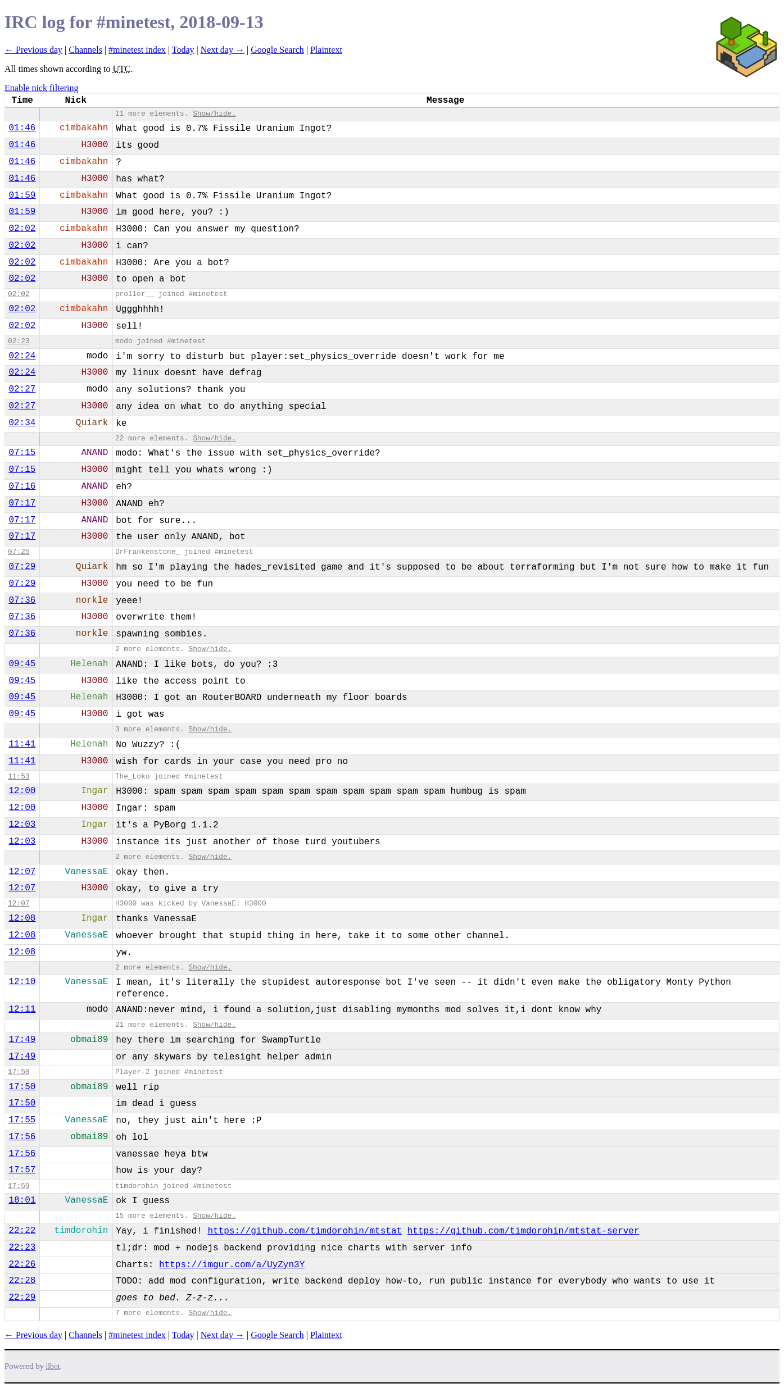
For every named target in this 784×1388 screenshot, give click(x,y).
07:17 (21, 503)
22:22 (21, 1231)
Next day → (222, 49)
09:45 (21, 664)
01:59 (21, 195)
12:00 (21, 791)
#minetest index (137, 49)
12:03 (21, 825)
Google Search (277, 49)
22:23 (21, 1248)
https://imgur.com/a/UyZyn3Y (232, 1265)
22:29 (21, 1298)
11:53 (18, 776)
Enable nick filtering (41, 88)
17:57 (21, 1170)
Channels (85, 49)
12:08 (21, 918)
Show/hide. (214, 114)
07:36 (21, 600)
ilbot (53, 1366)
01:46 (21, 128)
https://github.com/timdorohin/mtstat (304, 1231)
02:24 (21, 356)
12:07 (21, 872)
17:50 (18, 1072)
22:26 (21, 1264)
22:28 (21, 1281)
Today (183, 49)
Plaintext (326, 49)
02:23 (18, 341)
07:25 (18, 552)
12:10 (21, 982)
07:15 (21, 453)
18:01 (21, 1200)
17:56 (21, 1137)
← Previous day (33, 49)
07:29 (21, 567)
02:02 (21, 229)
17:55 (21, 1120)
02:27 (21, 389)
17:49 (21, 1040)
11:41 (21, 744)
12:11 (21, 1009)
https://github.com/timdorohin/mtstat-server (523, 1231)
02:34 (21, 423)
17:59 (18, 1186)
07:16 (21, 486)
